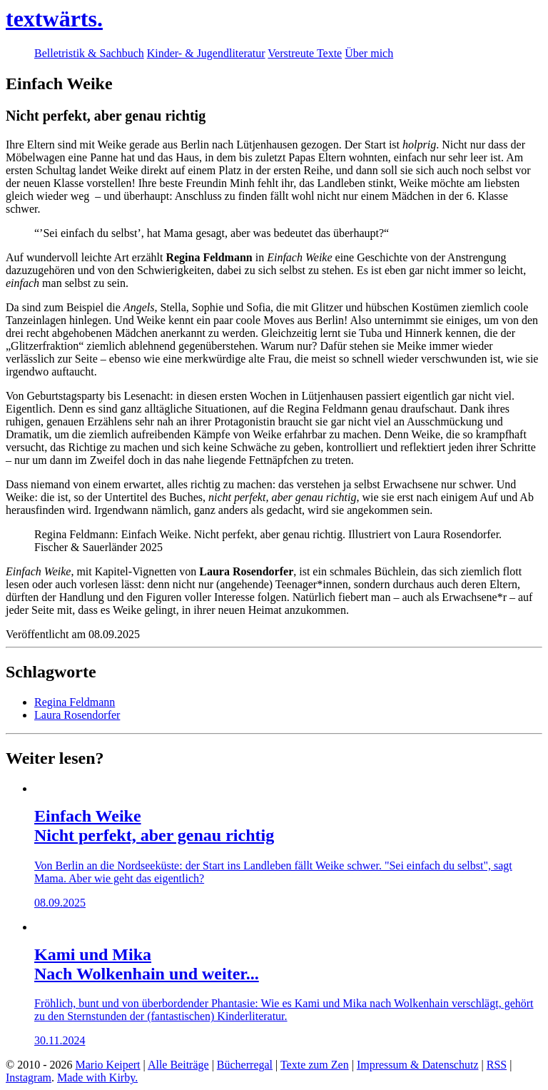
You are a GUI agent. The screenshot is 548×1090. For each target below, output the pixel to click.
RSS (497, 1065)
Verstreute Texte (305, 53)
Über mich (369, 53)
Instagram (28, 1077)
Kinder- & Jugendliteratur (206, 53)
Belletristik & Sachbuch (89, 53)
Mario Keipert (107, 1065)
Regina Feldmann (74, 702)
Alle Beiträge (178, 1065)
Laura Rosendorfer (77, 715)
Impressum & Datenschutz (418, 1065)
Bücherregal (245, 1065)
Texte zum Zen (314, 1065)
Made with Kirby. (97, 1077)
